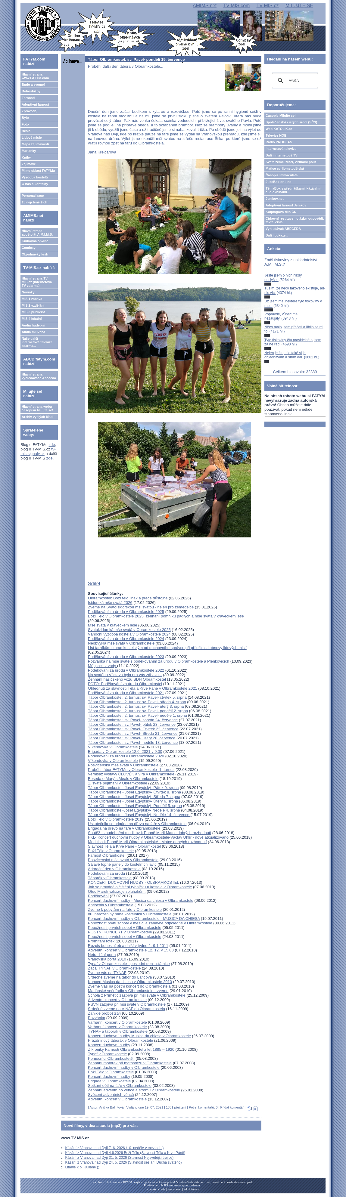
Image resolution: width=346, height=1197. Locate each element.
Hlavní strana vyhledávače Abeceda (39, 376)
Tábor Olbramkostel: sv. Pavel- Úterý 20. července (131, 738)
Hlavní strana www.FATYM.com (35, 76)
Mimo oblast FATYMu (38, 170)
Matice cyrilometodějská (285, 168)
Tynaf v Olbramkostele (107, 1054)
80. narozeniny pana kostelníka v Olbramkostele (130, 914)
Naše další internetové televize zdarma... (37, 342)
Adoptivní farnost (35, 104)
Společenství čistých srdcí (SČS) (291, 122)
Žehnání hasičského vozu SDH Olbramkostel (127, 679)
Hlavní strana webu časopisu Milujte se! (37, 408)
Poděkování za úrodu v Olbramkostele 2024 (126, 638)
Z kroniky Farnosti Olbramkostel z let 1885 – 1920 (131, 1049)
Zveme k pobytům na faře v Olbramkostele (125, 909)
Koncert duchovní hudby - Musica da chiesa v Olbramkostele (140, 900)
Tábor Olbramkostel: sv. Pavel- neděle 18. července (133, 742)
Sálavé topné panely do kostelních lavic (122, 864)
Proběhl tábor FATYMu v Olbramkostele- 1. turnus (131, 769)
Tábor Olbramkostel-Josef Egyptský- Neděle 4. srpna (134, 810)
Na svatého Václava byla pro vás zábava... (125, 675)
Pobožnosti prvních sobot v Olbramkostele (124, 927)
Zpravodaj (30, 111)
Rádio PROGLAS (279, 142)
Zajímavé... (30, 164)
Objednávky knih (35, 254)
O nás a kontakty (35, 184)
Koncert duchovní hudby (109, 1045)
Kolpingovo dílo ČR (281, 212)
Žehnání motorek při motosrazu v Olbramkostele (130, 1063)
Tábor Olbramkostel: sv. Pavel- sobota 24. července (133, 720)
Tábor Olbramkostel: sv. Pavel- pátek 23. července (132, 724)
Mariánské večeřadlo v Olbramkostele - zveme (128, 990)
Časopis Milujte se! (281, 115)
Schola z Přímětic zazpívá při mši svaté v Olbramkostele (136, 995)
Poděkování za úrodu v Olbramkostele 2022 (126, 670)
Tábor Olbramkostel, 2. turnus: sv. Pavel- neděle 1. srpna (138, 715)
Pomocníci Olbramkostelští (111, 1058)
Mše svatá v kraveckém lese (112, 625)
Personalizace (33, 195)
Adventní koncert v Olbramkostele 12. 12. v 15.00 (131, 950)
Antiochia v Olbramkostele (110, 905)
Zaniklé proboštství (104, 1013)
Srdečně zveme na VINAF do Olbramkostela (126, 1009)
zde (52, 444)
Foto (25, 124)
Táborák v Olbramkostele (110, 878)
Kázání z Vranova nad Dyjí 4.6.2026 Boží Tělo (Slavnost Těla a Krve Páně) (125, 1153)
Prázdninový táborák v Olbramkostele (120, 1040)
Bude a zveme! (33, 84)
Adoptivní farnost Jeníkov (286, 205)
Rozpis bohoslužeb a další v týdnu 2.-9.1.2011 (128, 945)
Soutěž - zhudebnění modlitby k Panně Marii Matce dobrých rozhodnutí (149, 832)
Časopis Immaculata (282, 175)
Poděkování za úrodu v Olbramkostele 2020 (126, 756)
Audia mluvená (33, 332)
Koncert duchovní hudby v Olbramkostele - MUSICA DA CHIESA (144, 918)
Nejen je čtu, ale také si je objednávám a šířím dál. (285, 355)
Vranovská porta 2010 (107, 959)
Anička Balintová (111, 1107)
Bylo (25, 117)
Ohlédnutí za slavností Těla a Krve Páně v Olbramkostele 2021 (142, 688)
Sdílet (94, 583)
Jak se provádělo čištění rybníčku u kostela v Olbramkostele (140, 887)
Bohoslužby (31, 91)
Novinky (28, 292)
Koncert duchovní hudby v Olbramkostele (124, 1067)
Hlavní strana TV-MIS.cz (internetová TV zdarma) (37, 282)
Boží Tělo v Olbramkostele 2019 (116, 819)
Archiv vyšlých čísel (37, 417)
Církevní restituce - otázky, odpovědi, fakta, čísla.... (295, 220)
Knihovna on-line (35, 241)
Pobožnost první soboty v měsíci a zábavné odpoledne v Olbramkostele (150, 923)
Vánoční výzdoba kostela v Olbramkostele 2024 (129, 634)
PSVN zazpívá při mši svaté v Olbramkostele (127, 1004)
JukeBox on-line (278, 182)
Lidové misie (32, 137)
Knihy (26, 157)
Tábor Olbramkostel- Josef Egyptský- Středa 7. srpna (134, 796)
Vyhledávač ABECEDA (283, 228)
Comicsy (29, 247)
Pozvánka (96, 1018)
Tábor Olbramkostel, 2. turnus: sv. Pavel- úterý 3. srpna (136, 706)
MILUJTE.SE (299, 5)
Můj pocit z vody (102, 665)
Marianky (29, 151)
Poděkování (98, 896)
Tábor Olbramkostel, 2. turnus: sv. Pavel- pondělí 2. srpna (138, 711)
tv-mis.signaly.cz (38, 451)
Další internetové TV (282, 155)
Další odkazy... (277, 235)
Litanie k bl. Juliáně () (82, 1167)
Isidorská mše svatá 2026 (110, 602)
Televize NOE (276, 135)
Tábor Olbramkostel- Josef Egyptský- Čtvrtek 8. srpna (134, 792)
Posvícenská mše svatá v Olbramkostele (123, 765)
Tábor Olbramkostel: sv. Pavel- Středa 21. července (132, 733)
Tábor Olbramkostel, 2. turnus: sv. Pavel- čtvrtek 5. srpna (137, 697)
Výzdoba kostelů (35, 177)
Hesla (26, 131)
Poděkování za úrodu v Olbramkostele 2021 (126, 693)
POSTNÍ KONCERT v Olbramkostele (120, 932)
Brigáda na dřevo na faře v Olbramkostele (124, 828)
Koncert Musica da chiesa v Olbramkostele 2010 (130, 981)
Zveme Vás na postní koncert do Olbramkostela (129, 986)
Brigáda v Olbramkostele (109, 1081)
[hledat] (294, 80)
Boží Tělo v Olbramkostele (111, 851)
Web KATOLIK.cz (279, 129)
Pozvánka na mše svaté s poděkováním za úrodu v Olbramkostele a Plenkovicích (159, 661)
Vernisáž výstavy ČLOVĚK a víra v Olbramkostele (131, 774)
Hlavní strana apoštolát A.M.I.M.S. (37, 232)
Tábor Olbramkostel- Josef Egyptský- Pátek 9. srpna (133, 787)
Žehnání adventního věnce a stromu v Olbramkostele (134, 1090)
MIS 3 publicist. (34, 312)
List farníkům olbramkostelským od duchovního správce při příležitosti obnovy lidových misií (167, 647)
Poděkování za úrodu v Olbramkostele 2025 (126, 611)
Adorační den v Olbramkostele (114, 869)
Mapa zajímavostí (35, 144)
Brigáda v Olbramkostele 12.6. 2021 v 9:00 (125, 751)
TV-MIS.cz (268, 5)
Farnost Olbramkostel (106, 855)
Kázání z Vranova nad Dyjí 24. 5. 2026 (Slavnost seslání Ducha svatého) (123, 1162)
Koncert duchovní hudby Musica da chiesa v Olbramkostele (139, 1036)
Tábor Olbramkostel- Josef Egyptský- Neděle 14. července (139, 814)
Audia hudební (33, 325)
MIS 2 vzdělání (33, 305)
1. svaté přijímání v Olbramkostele (117, 783)
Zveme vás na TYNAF (107, 972)
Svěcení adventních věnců (111, 1094)
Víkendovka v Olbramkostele (113, 747)
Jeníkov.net (275, 198)
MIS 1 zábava (32, 299)
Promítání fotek (101, 941)
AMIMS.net (205, 5)
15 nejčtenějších (34, 202)
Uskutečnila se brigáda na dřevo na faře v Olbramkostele (137, 823)
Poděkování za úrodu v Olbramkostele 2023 (126, 656)
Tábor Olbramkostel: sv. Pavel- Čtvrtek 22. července (133, 729)
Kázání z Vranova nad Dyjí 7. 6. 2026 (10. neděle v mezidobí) (114, 1148)
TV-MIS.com (236, 5)
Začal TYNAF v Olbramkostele (114, 968)
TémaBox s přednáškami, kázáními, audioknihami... (293, 190)
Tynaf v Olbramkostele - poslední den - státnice (129, 963)
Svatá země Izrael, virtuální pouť (291, 162)
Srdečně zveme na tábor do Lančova (120, 977)
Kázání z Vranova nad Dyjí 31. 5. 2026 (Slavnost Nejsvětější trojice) (119, 1157)
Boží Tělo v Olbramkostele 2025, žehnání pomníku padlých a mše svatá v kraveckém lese (166, 616)
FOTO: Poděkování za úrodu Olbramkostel (125, 684)
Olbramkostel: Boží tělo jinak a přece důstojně (127, 598)
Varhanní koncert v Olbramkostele (117, 1022)
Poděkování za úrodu (107, 873)
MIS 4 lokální (32, 318)
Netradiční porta (102, 954)
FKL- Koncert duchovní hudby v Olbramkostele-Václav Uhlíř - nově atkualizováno (158, 837)
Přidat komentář (232, 1107)
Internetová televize (281, 148)
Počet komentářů (201, 1107)
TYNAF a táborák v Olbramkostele (118, 1031)
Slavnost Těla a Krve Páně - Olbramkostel (125, 846)
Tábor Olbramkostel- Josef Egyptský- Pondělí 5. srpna (135, 805)
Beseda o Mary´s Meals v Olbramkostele (123, 778)
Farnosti (28, 98)
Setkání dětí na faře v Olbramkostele (119, 1085)
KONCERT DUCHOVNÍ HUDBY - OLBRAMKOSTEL (133, 882)
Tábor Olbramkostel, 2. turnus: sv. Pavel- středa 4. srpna (137, 702)
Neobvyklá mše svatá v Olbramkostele (121, 643)
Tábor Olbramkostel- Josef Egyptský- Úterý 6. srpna (133, 801)
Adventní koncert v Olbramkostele (117, 1000)
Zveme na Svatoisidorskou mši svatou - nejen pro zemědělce (141, 607)
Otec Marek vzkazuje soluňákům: (116, 891)
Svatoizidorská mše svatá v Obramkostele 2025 (129, 629)
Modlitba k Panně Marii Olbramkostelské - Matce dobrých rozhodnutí (147, 842)
